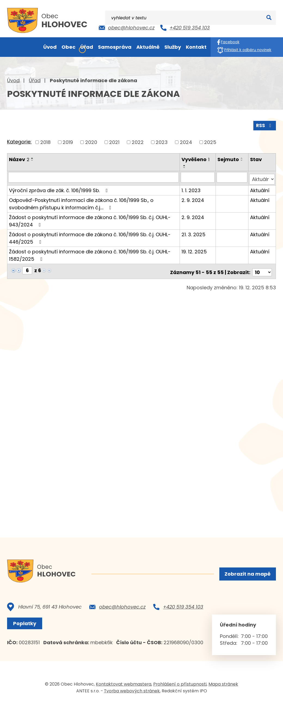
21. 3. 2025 (194, 231)
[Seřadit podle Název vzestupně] (32, 157)
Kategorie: (19, 141)
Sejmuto (228, 158)
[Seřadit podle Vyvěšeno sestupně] (185, 167)
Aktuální (260, 187)
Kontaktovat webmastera (123, 685)
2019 (68, 141)
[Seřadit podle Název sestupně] (32, 159)
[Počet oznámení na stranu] (262, 268)
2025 (210, 141)
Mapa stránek (223, 685)
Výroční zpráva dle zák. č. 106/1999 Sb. (59, 187)
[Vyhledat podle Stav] (262, 176)
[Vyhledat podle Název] (93, 176)
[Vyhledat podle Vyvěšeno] (198, 176)
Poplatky (26, 624)
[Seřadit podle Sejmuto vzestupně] (242, 157)
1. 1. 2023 (191, 187)
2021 (114, 141)
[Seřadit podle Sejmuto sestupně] (242, 159)
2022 (138, 141)
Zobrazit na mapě (247, 574)
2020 (91, 141)
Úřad (35, 80)
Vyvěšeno (196, 158)
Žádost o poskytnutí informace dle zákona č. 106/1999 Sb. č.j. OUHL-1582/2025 (90, 252)
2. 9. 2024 (193, 197)
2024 (186, 141)
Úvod (13, 80)
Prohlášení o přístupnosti (180, 685)
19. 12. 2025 (194, 248)
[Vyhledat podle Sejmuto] (232, 176)
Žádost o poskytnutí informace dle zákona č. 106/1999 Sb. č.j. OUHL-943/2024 (90, 218)
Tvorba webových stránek (132, 692)
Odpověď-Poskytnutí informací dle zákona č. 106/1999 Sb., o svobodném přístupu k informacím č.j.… (81, 201)
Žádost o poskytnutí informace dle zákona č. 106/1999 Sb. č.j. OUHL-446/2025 (90, 235)
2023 (162, 141)
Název (19, 158)
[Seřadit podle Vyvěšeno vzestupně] (185, 165)
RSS (264, 124)
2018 (45, 141)
